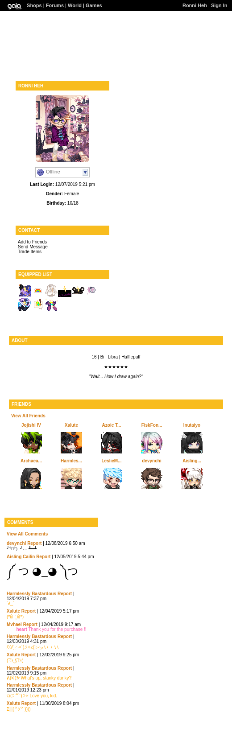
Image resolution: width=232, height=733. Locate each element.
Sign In (219, 5)
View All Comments (27, 533)
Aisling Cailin (21, 556)
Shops (34, 5)
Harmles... (71, 460)
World (75, 5)
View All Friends (28, 415)
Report (34, 543)
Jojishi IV (31, 425)
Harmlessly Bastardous (31, 593)
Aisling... (191, 460)
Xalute (71, 425)
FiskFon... (151, 425)
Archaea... (31, 460)
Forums (55, 5)
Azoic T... (111, 425)
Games (94, 5)
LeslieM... (111, 460)
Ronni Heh (194, 5)
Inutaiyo (191, 425)
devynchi (151, 460)
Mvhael (14, 624)
